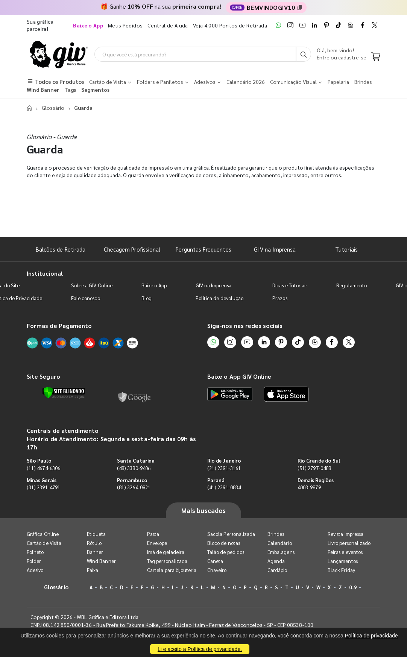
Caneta (215, 561)
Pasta (153, 534)
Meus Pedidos (125, 25)
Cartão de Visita (44, 543)
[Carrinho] (375, 57)
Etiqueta (96, 534)
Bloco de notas (223, 543)
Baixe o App (154, 285)
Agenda (276, 561)
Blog (146, 298)
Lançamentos (343, 561)
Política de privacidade (371, 636)
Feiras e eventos (345, 552)
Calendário (279, 543)
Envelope (157, 543)
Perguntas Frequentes (203, 249)
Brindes (275, 534)
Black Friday (341, 570)
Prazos (279, 298)
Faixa (92, 570)
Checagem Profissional (132, 249)
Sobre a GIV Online (91, 285)
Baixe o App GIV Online (239, 376)
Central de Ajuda (167, 25)
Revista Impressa (345, 534)
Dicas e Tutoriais (289, 285)
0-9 (353, 587)
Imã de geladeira (165, 552)
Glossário (53, 107)
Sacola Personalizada (231, 534)
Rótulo (94, 543)
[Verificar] (63, 393)
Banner (95, 552)
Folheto (35, 552)
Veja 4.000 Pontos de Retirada (230, 25)
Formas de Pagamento (59, 325)
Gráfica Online (43, 534)
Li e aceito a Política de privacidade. (200, 649)
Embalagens (281, 552)
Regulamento (351, 285)
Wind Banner (101, 561)
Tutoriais (346, 249)
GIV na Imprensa (275, 249)
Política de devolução (219, 298)
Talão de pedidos (225, 552)
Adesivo (35, 570)
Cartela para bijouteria (172, 570)
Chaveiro (217, 570)
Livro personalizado (349, 543)
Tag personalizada (167, 561)
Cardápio (277, 570)
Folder (34, 561)
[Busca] (303, 54)
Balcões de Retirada (60, 249)
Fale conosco (85, 298)
